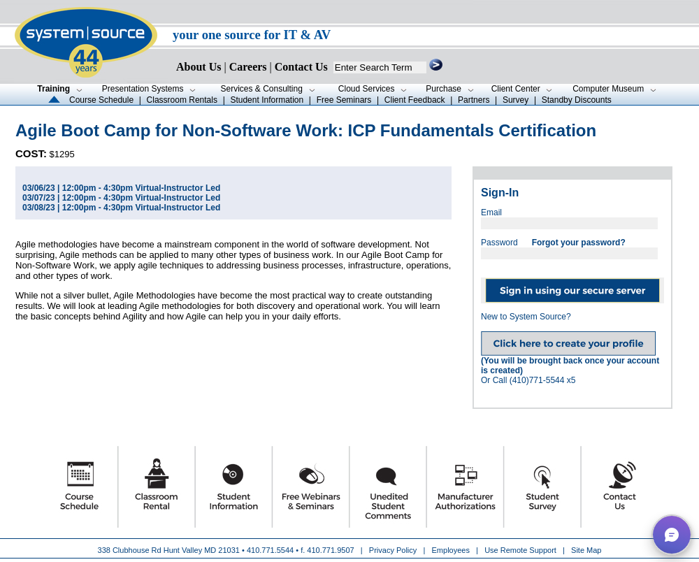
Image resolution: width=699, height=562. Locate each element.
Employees (451, 550)
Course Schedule (101, 100)
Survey (515, 100)
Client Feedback (414, 100)
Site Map (586, 550)
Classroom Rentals (182, 100)
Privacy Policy (394, 550)
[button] (671, 534)
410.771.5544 (270, 550)
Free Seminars (344, 100)
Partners (473, 100)
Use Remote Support (520, 550)
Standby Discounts (577, 100)
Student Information (266, 100)
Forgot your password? (579, 242)
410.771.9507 (330, 550)
